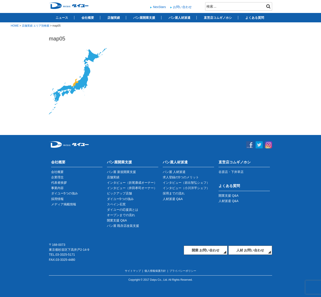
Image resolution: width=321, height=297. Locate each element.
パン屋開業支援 (144, 17)
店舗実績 (113, 17)
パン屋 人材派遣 (174, 172)
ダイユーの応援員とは (122, 209)
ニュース (62, 17)
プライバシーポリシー (182, 270)
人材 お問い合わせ (250, 250)
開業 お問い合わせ (205, 250)
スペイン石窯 (116, 204)
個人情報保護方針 (155, 270)
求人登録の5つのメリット (181, 177)
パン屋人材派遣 (179, 17)
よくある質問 (254, 17)
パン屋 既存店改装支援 (123, 225)
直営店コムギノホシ (218, 17)
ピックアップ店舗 (119, 193)
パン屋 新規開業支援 (121, 172)
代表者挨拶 (59, 182)
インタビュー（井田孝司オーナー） (132, 188)
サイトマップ (133, 270)
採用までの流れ (174, 193)
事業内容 (57, 188)
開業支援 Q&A (117, 220)
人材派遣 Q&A (173, 199)
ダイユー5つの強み (64, 193)
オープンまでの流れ (121, 215)
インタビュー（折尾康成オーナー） (132, 182)
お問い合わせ (182, 7)
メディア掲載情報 (63, 204)
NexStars (159, 7)
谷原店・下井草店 (231, 172)
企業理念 (57, 177)
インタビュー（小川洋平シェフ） (186, 188)
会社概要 (87, 17)
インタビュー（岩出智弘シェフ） (186, 182)
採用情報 (57, 199)
